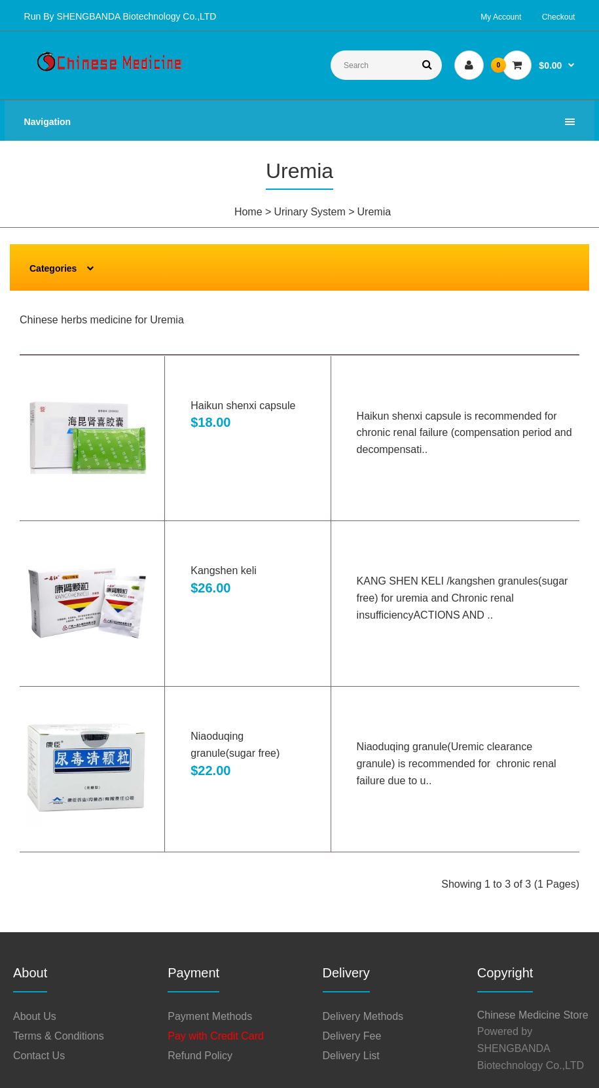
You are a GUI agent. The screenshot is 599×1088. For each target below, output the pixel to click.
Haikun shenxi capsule (243, 405)
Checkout (558, 17)
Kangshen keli (224, 570)
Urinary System (309, 211)
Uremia (374, 211)
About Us (34, 1016)
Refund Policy (200, 1055)
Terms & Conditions (58, 1036)
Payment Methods (210, 1016)
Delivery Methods (363, 1016)
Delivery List (351, 1055)
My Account (501, 17)
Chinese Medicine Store (533, 1015)
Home (248, 211)
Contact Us (39, 1055)
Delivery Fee (352, 1036)
